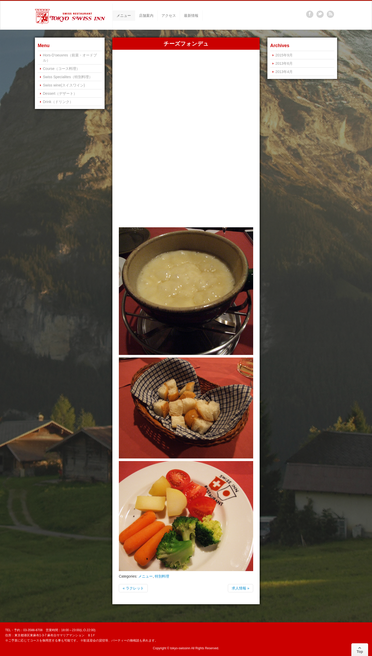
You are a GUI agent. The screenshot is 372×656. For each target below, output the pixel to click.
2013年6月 (284, 63)
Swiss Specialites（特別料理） (67, 77)
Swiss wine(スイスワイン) (64, 85)
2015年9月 (284, 55)
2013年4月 (284, 72)
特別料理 (162, 576)
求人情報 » (240, 588)
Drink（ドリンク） (58, 102)
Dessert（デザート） (60, 93)
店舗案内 (146, 15)
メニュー (124, 15)
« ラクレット (133, 588)
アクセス (168, 15)
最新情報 (191, 15)
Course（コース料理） (61, 69)
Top (360, 650)
